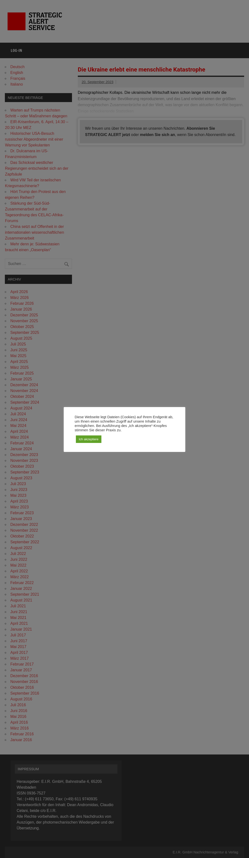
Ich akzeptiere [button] (88, 439)
